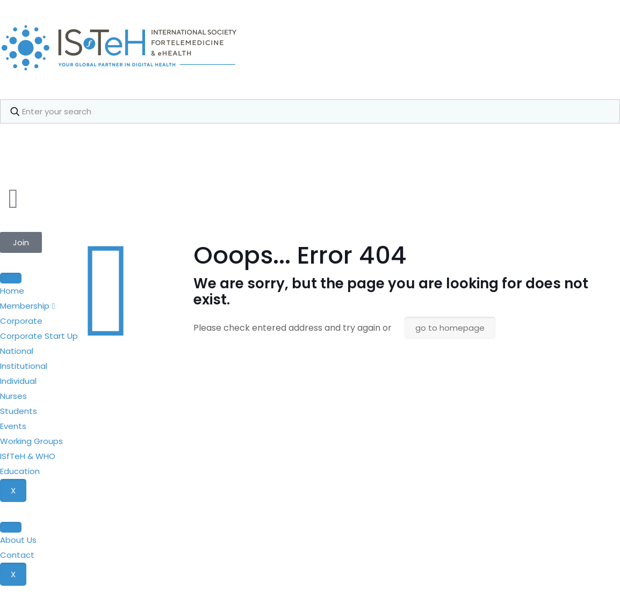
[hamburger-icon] (10, 278)
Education (20, 471)
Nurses (13, 396)
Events (13, 426)
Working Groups (31, 441)
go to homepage (450, 327)
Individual (18, 381)
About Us (18, 539)
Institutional (23, 366)
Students (18, 411)
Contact (17, 555)
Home (12, 290)
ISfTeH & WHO (27, 456)
